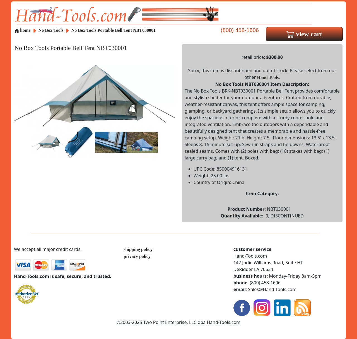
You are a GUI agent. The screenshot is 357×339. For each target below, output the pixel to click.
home (22, 30)
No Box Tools (51, 30)
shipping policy (138, 249)
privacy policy (137, 256)
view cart (304, 34)
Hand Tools (268, 77)
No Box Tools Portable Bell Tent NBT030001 (113, 30)
